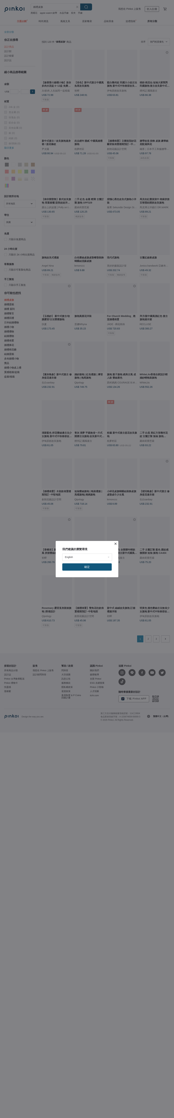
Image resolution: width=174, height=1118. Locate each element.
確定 (87, 566)
